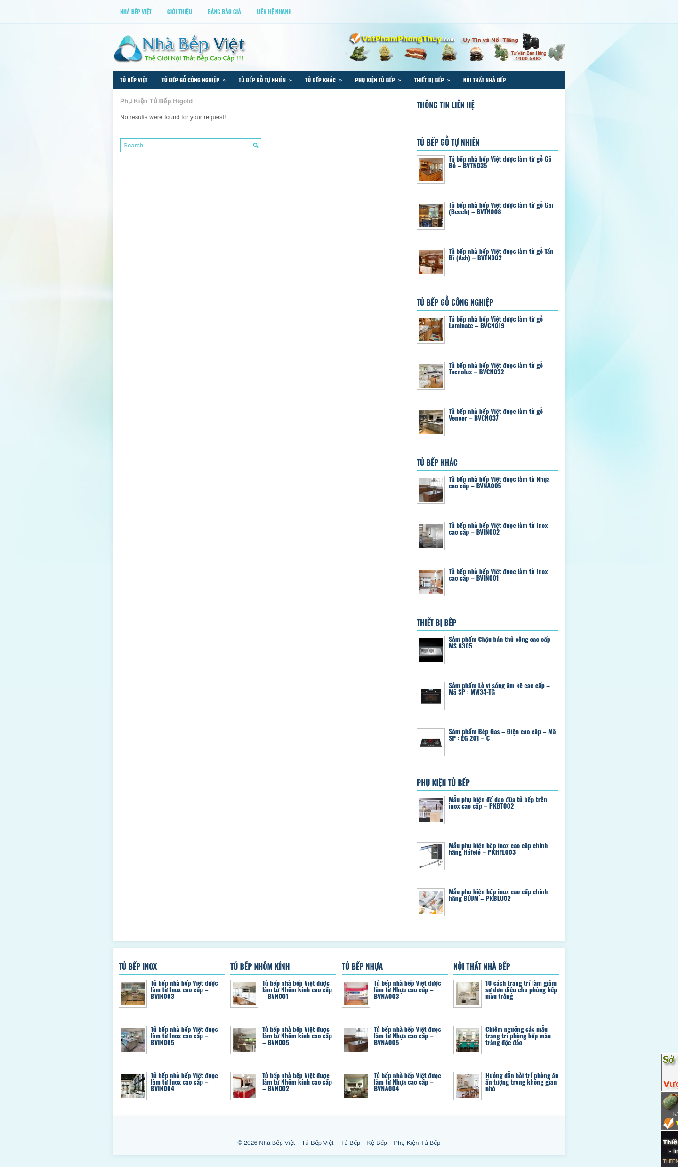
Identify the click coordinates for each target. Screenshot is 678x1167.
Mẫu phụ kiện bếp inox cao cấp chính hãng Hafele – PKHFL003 (498, 848)
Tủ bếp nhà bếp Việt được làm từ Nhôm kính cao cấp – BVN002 (297, 1081)
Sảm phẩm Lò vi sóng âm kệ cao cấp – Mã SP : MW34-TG (499, 688)
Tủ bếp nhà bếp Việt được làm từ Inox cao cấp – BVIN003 (184, 989)
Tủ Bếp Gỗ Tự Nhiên (268, 77)
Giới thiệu (179, 12)
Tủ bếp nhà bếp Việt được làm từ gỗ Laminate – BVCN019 (496, 322)
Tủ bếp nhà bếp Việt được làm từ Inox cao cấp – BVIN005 (184, 1035)
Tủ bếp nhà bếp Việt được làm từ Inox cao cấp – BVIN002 (498, 528)
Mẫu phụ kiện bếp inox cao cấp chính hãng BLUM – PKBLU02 (498, 894)
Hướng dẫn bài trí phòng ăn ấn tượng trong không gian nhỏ (521, 1081)
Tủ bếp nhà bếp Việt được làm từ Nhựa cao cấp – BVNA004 (407, 1081)
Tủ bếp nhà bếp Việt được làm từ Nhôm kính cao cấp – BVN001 (297, 989)
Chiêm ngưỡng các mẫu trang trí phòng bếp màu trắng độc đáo (518, 1035)
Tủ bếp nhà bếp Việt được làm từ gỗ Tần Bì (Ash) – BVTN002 (501, 254)
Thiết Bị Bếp (435, 77)
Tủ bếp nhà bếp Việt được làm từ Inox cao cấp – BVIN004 (184, 1081)
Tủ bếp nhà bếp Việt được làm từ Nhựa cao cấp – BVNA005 (499, 482)
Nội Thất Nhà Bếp (484, 80)
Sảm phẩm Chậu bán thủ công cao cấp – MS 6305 (502, 642)
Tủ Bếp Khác (326, 77)
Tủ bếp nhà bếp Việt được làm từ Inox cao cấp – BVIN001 (498, 574)
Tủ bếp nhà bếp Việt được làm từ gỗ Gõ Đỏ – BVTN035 (500, 162)
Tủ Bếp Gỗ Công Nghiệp (196, 77)
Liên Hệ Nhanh (274, 12)
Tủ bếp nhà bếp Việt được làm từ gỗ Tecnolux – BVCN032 (496, 368)
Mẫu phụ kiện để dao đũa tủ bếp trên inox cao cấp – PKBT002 (498, 802)
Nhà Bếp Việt (136, 12)
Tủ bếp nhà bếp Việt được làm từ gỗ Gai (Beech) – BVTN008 (501, 208)
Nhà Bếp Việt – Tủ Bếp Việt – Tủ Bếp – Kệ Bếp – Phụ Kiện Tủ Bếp (349, 1142)
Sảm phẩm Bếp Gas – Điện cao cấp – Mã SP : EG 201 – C (502, 734)
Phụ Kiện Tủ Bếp (381, 77)
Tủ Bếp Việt (133, 80)
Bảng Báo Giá (224, 12)
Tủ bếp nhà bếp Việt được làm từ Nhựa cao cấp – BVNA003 (407, 989)
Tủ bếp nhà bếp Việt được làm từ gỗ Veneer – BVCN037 (496, 414)
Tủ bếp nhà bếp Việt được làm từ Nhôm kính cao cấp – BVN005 (297, 1035)
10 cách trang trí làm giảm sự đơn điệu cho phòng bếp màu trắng (521, 989)
